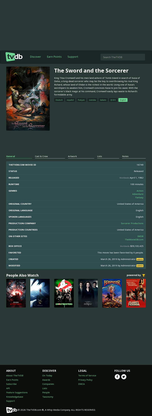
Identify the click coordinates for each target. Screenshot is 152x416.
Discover (35, 56)
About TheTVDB (14, 375)
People (46, 392)
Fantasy (139, 197)
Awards (46, 379)
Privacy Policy (85, 379)
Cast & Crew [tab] (41, 156)
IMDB (140, 236)
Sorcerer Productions (132, 223)
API (8, 388)
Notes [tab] (125, 156)
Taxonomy (47, 396)
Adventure (137, 193)
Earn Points (54, 56)
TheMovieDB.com (134, 239)
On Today (47, 375)
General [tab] (10, 156)
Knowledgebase (14, 396)
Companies (48, 383)
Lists (44, 388)
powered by (136, 275)
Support (73, 56)
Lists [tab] (99, 156)
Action (140, 190)
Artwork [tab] (72, 156)
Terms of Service (87, 375)
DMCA (81, 383)
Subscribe (11, 383)
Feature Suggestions (17, 392)
